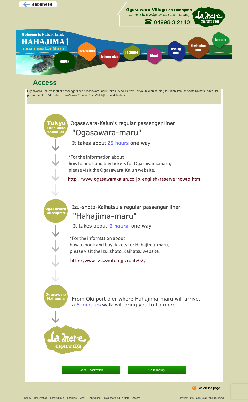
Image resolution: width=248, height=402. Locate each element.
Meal (82, 398)
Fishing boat (94, 398)
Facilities (72, 398)
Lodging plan (57, 398)
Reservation (40, 398)
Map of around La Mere (116, 398)
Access (136, 398)
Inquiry (27, 398)
